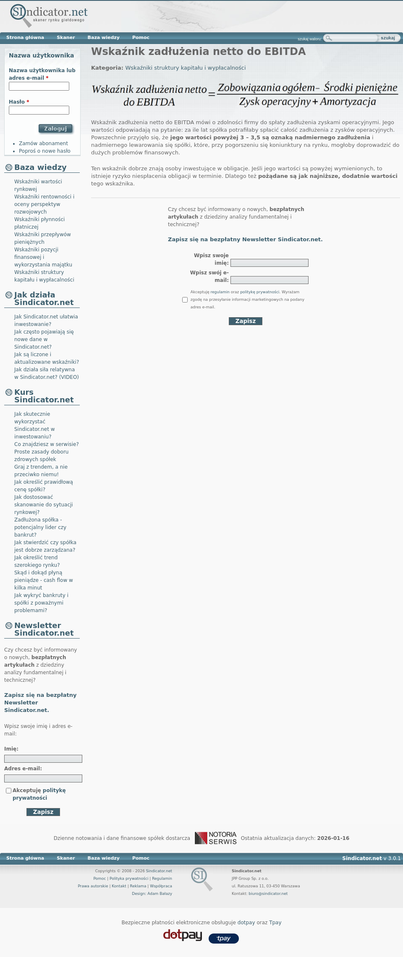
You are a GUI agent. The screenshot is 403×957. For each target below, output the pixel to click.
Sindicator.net (159, 871)
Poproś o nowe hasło (45, 151)
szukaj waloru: (310, 39)
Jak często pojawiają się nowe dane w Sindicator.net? (44, 339)
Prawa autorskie (93, 886)
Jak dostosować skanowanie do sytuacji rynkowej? (43, 504)
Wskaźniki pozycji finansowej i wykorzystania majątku (43, 257)
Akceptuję (39, 794)
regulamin (220, 292)
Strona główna (25, 37)
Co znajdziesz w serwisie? (46, 444)
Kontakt (119, 886)
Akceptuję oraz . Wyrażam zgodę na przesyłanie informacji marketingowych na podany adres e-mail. (247, 299)
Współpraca (161, 886)
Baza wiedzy (104, 37)
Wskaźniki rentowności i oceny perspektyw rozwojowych (44, 204)
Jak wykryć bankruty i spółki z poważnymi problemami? (41, 602)
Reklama (138, 886)
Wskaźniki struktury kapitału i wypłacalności (185, 68)
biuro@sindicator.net (268, 894)
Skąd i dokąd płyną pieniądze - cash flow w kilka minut (43, 580)
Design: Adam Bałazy (152, 894)
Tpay (275, 923)
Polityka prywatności (129, 878)
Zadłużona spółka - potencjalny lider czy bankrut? (40, 527)
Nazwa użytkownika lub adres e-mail (42, 74)
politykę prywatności (259, 292)
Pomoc (140, 37)
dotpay (246, 923)
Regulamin (162, 878)
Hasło (19, 102)
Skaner (66, 37)
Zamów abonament (43, 143)
